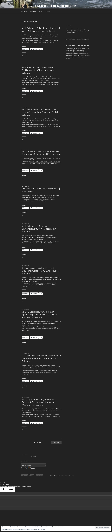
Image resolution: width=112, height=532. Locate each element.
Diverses (47, 11)
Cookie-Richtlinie (41, 529)
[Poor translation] (11, 489)
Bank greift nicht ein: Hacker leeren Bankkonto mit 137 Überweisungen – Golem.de (38, 70)
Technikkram (33, 11)
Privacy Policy (53, 475)
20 (40, 442)
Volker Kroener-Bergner (53, 6)
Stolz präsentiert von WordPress (66, 475)
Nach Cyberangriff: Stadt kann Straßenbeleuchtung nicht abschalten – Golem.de (39, 229)
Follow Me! (33, 456)
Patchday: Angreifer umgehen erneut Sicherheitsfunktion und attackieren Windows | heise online (38, 402)
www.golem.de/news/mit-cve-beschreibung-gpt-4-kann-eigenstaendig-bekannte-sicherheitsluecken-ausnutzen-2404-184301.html (41, 328)
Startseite (24, 11)
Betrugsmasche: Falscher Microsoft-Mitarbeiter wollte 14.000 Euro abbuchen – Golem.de (41, 271)
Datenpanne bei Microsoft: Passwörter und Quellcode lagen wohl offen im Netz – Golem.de (41, 358)
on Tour (41, 11)
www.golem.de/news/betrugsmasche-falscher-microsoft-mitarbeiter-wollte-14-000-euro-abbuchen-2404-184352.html (39, 284)
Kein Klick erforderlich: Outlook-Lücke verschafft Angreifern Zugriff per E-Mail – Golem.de (40, 112)
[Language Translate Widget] (33, 465)
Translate (31, 468)
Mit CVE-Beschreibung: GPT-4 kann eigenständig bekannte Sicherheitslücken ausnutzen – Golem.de (40, 315)
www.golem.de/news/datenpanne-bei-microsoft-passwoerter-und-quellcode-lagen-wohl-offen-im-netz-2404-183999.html (40, 372)
